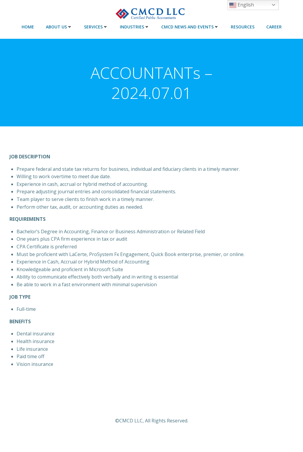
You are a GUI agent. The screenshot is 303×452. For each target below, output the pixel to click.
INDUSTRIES (134, 27)
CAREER (274, 27)
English (241, 5)
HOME (28, 27)
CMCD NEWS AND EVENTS (190, 27)
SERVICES (96, 27)
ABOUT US (59, 27)
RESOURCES (242, 27)
